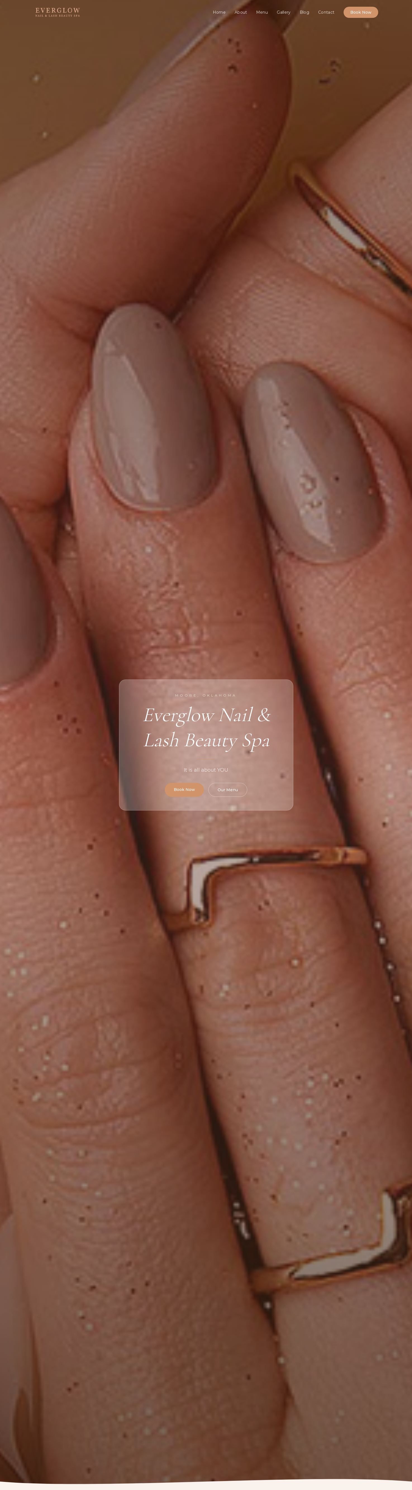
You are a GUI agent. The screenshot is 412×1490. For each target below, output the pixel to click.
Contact (326, 12)
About (241, 12)
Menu (262, 12)
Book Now (360, 12)
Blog (304, 12)
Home (219, 12)
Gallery (283, 12)
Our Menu (228, 789)
